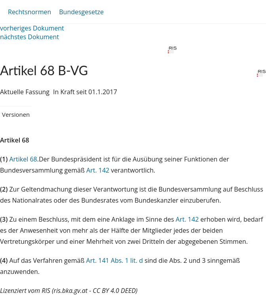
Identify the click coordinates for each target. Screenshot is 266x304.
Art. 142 (97, 170)
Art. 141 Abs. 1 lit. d (114, 260)
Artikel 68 (23, 159)
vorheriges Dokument (32, 28)
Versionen (16, 114)
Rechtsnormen (29, 12)
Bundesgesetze (81, 12)
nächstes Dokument (29, 36)
